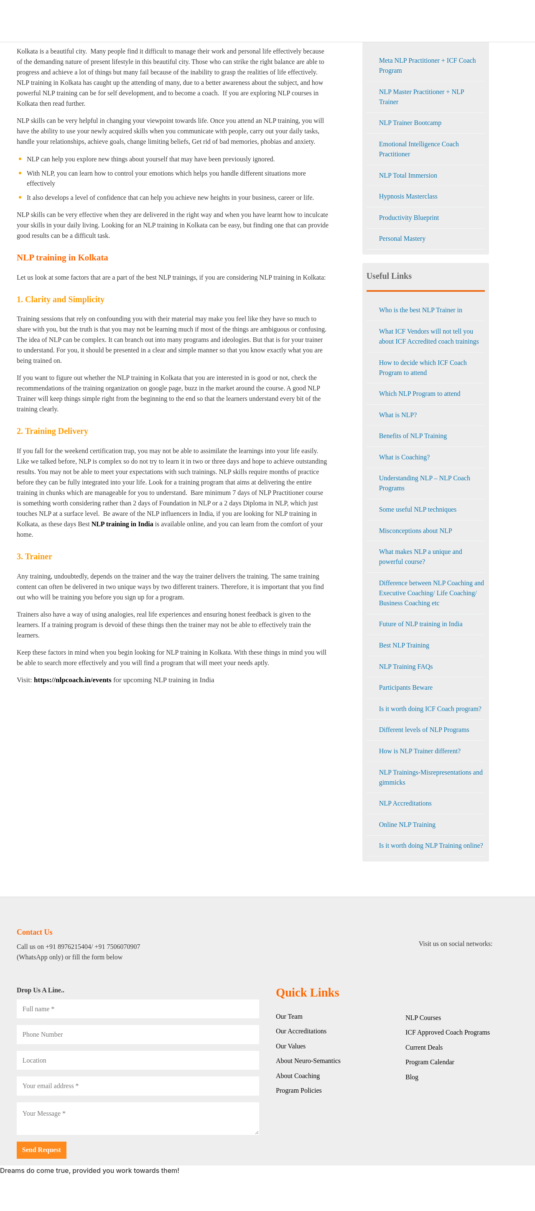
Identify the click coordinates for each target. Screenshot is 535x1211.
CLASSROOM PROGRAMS (375, 21)
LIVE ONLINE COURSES (299, 21)
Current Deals (424, 1047)
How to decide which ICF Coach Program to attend (423, 367)
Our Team (289, 1016)
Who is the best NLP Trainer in (420, 310)
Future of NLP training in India (421, 623)
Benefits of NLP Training (413, 435)
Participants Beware (406, 687)
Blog (461, 21)
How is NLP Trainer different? (420, 751)
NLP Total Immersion (408, 175)
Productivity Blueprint (409, 217)
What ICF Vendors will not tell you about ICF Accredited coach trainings (429, 336)
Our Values (291, 1046)
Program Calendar (429, 1062)
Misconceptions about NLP (415, 530)
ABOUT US (166, 21)
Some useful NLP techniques (418, 509)
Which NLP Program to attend (420, 393)
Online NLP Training (407, 824)
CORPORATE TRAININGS (224, 21)
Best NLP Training (404, 645)
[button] (469, 1192)
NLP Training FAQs (406, 666)
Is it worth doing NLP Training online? (431, 845)
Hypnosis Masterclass (408, 196)
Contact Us (497, 21)
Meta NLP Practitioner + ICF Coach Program (427, 65)
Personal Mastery (402, 238)
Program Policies (299, 1090)
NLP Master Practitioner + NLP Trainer (421, 96)
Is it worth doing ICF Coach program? (430, 708)
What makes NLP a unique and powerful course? (420, 556)
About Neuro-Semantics (308, 1060)
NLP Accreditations (405, 803)
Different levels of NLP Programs (424, 729)
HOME (132, 21)
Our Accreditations (301, 1031)
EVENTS (431, 21)
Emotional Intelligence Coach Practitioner (419, 149)
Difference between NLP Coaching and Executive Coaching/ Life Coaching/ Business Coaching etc (431, 593)
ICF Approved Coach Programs (447, 1032)
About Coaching (298, 1075)
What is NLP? (398, 414)
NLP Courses (423, 1017)
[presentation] (80, 1158)
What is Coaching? (404, 457)
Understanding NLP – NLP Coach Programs (424, 483)
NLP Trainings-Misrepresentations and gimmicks (431, 777)
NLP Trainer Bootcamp (410, 122)
